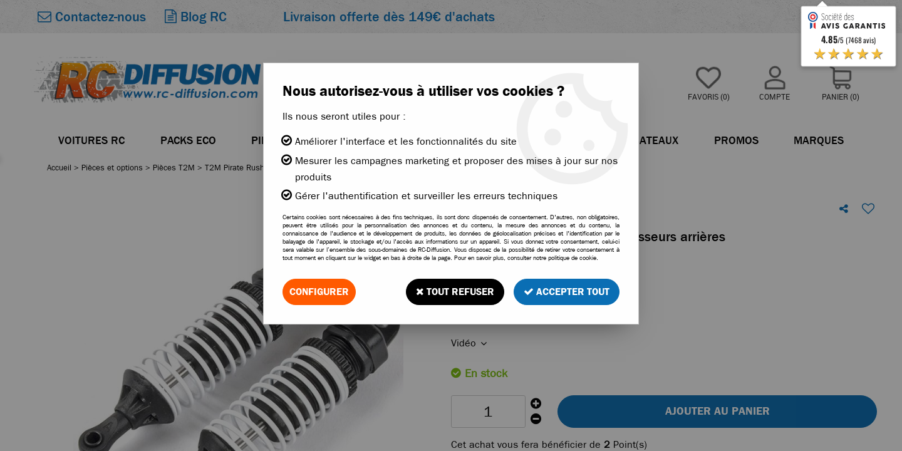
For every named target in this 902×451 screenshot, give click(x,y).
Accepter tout (566, 291)
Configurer (319, 291)
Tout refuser (455, 291)
